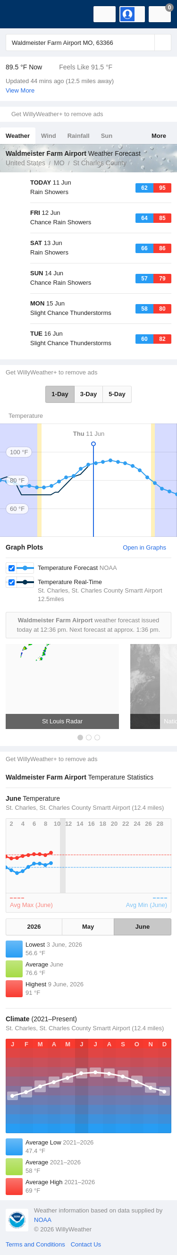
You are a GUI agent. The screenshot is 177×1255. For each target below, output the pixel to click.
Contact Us (86, 1244)
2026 (34, 926)
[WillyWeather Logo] (21, 14)
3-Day (88, 394)
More (159, 135)
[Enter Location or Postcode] (88, 42)
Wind (48, 135)
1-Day (59, 394)
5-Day (117, 394)
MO (59, 163)
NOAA (42, 1219)
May (88, 926)
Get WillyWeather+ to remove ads (57, 114)
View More (20, 90)
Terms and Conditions (35, 1244)
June (142, 926)
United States (25, 163)
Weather (18, 135)
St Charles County (100, 163)
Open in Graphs (144, 547)
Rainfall (78, 135)
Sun (107, 135)
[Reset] (146, 42)
